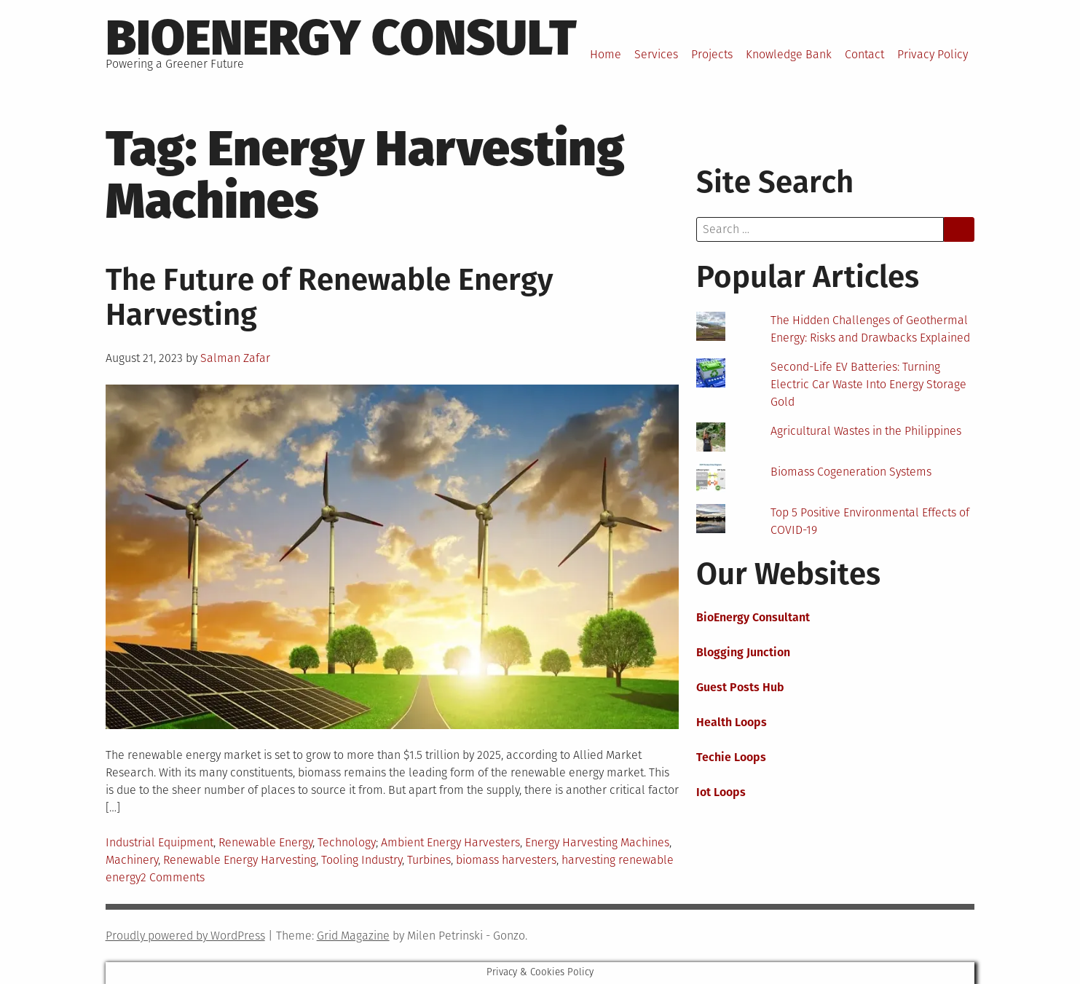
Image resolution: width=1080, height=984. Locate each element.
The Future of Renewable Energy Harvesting (329, 297)
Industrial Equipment (159, 842)
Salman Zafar (235, 358)
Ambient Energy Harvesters (450, 842)
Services (656, 54)
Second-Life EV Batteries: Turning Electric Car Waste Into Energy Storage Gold (868, 384)
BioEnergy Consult (341, 38)
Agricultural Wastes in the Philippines (865, 431)
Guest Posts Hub (740, 687)
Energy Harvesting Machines (597, 842)
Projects (712, 54)
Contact (864, 54)
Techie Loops (731, 757)
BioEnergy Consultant (753, 617)
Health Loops (731, 722)
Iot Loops (721, 792)
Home (605, 54)
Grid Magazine (353, 935)
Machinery (132, 860)
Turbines (429, 860)
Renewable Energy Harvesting (239, 860)
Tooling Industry (361, 860)
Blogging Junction (743, 652)
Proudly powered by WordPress (185, 935)
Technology (347, 842)
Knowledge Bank (789, 54)
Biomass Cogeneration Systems (850, 472)
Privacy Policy (932, 54)
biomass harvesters (506, 860)
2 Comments (173, 877)
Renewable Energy (265, 842)
